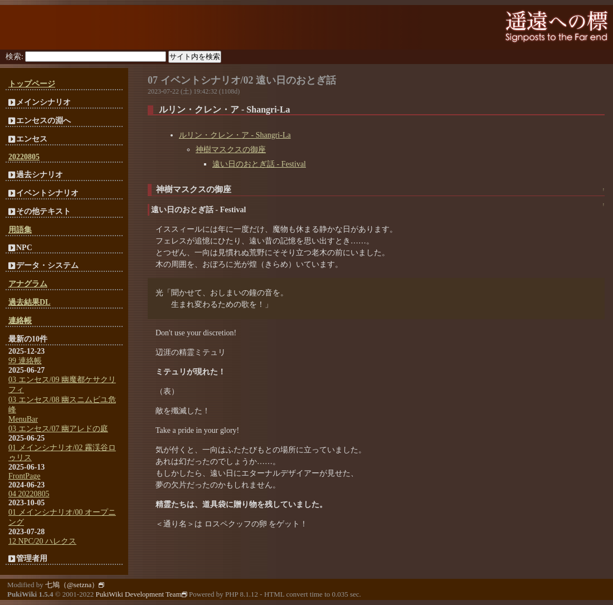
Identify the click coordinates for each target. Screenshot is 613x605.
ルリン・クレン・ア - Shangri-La (235, 135)
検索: (14, 56)
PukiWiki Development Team (141, 594)
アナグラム (27, 284)
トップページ (31, 84)
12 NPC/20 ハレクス (42, 541)
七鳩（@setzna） (74, 584)
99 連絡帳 (25, 361)
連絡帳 (20, 320)
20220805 (24, 157)
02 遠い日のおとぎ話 (290, 80)
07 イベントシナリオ (194, 80)
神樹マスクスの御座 (231, 149)
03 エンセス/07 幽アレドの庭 (58, 429)
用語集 (20, 230)
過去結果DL (29, 302)
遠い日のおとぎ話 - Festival (259, 164)
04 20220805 (29, 494)
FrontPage (24, 476)
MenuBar (23, 419)
